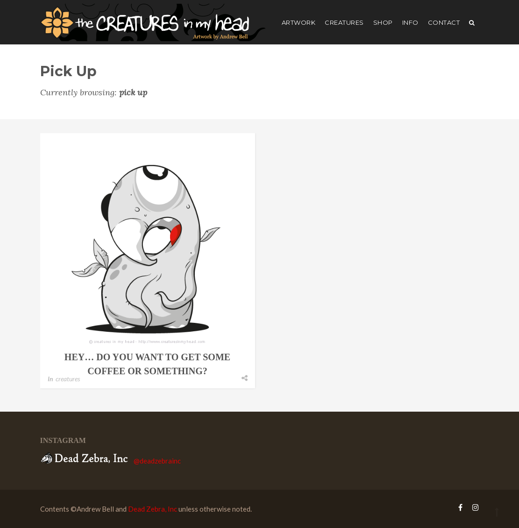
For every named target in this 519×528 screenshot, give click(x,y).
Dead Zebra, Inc (152, 509)
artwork (299, 22)
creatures (344, 22)
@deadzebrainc (157, 461)
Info (410, 22)
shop (383, 22)
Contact (444, 22)
